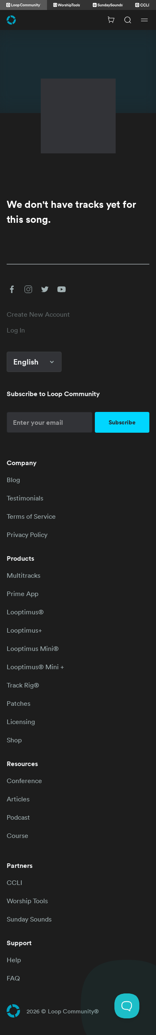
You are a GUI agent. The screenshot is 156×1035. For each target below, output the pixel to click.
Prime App (22, 593)
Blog (13, 480)
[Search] (128, 20)
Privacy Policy (27, 534)
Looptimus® (25, 612)
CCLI (14, 882)
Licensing (21, 721)
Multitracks (23, 575)
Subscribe (122, 422)
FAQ (13, 978)
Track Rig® (23, 685)
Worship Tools (27, 901)
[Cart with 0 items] (111, 20)
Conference (24, 780)
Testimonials (25, 498)
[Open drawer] (144, 20)
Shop (14, 740)
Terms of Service (31, 516)
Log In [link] (16, 330)
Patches (18, 703)
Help (14, 960)
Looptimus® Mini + (35, 667)
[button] (12, 289)
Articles (18, 799)
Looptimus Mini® (33, 648)
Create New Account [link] (38, 314)
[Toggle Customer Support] (126, 1005)
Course (17, 835)
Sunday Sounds (29, 919)
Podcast (18, 817)
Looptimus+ (24, 630)
